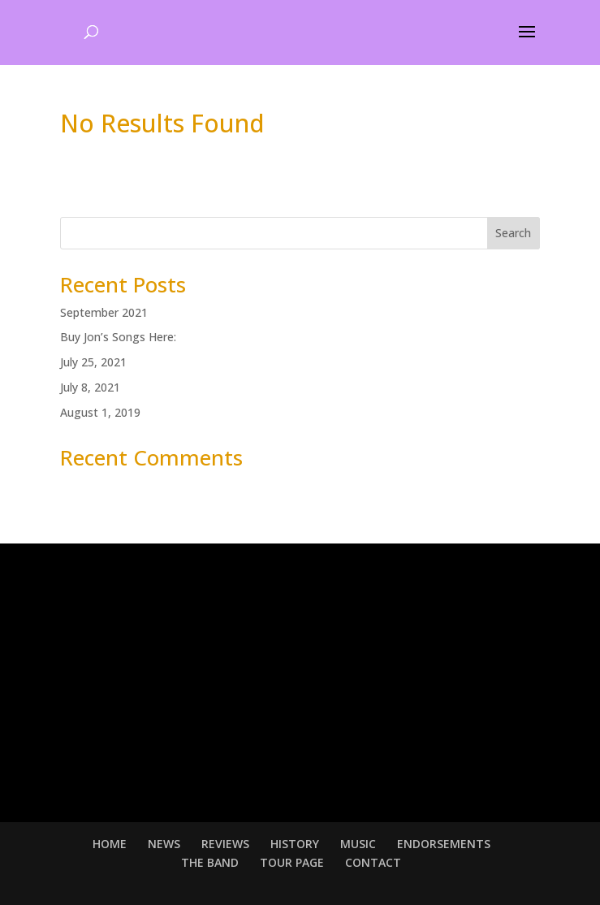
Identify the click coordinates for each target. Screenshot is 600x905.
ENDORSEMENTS (443, 843)
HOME (110, 843)
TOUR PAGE (292, 862)
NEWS (164, 843)
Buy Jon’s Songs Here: (118, 336)
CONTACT (373, 862)
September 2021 (104, 312)
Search (513, 232)
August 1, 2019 (100, 412)
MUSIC (358, 843)
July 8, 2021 (90, 387)
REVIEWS (225, 843)
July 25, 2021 (93, 362)
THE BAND (210, 862)
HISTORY (294, 843)
